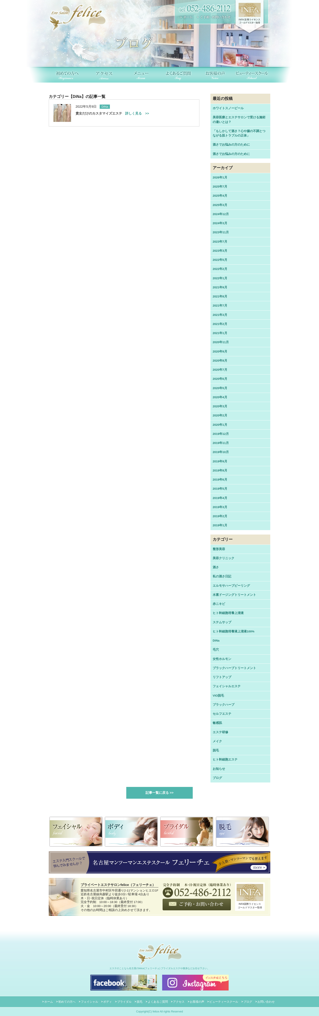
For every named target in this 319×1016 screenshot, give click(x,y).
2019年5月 (220, 488)
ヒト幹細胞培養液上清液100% (234, 631)
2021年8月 (220, 296)
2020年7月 (220, 369)
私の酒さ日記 (222, 576)
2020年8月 (220, 360)
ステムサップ (222, 622)
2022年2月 (220, 269)
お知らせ (219, 768)
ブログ (217, 778)
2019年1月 (220, 525)
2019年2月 (220, 516)
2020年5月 (220, 388)
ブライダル (124, 1001)
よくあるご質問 (158, 1001)
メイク (217, 741)
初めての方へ (67, 1001)
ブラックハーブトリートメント (234, 668)
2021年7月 (220, 305)
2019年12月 (221, 434)
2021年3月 (220, 315)
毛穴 (216, 649)
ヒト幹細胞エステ (225, 759)
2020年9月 (220, 351)
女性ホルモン (222, 659)
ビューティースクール (223, 1001)
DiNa (216, 640)
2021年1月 (220, 333)
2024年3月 (220, 223)
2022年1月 (220, 278)
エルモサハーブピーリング (231, 585)
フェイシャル (89, 1001)
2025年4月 (220, 195)
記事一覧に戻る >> (160, 792)
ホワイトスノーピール (228, 108)
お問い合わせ (266, 1001)
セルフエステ (222, 713)
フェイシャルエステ (227, 686)
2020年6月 (220, 378)
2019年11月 (221, 443)
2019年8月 (220, 470)
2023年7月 (220, 241)
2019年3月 (220, 507)
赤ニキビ (219, 604)
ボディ (107, 1001)
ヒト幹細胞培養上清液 (228, 613)
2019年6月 (220, 479)
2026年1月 (220, 177)
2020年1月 (220, 424)
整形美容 (219, 549)
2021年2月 (220, 324)
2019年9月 (220, 461)
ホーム (48, 1001)
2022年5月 (220, 259)
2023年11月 (221, 232)
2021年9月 (220, 287)
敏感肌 (217, 723)
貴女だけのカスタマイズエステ (112, 113)
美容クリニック (223, 558)
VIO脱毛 (218, 695)
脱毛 (216, 750)
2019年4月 (220, 498)
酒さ (216, 567)
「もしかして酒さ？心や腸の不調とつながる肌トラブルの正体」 (239, 133)
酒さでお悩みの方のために (231, 144)
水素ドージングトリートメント (234, 594)
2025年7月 (220, 186)
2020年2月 (220, 415)
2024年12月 (221, 214)
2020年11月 (221, 342)
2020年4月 (220, 397)
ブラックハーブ (223, 704)
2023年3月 (220, 250)
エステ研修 (220, 732)
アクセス (179, 1001)
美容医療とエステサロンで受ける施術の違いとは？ (239, 119)
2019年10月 (221, 452)
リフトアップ (222, 677)
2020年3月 (220, 406)
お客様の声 (197, 1001)
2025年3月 (220, 205)
